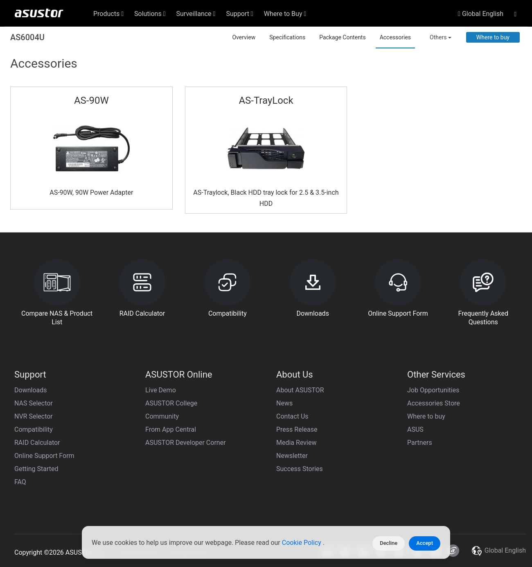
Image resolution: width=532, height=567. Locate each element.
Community (162, 416)
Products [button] (108, 14)
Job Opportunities (433, 390)
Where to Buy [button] (285, 14)
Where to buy (492, 37)
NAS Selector (33, 403)
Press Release (297, 429)
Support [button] (239, 14)
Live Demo (160, 390)
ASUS (415, 429)
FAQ (20, 482)
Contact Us (292, 416)
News (284, 403)
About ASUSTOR (300, 390)
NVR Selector (33, 416)
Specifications (287, 37)
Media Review (296, 442)
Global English (480, 14)
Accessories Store (433, 403)
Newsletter (292, 456)
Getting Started (36, 469)
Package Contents (342, 37)
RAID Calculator (37, 442)
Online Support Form (44, 456)
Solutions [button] (150, 14)
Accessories (395, 37)
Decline (388, 543)
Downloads (30, 390)
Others (440, 37)
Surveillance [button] (196, 14)
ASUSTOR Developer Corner (185, 442)
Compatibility (33, 429)
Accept (424, 543)
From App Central (170, 429)
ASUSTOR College (171, 403)
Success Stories (299, 469)
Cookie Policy (302, 543)
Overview (243, 37)
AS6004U (27, 37)
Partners (419, 442)
